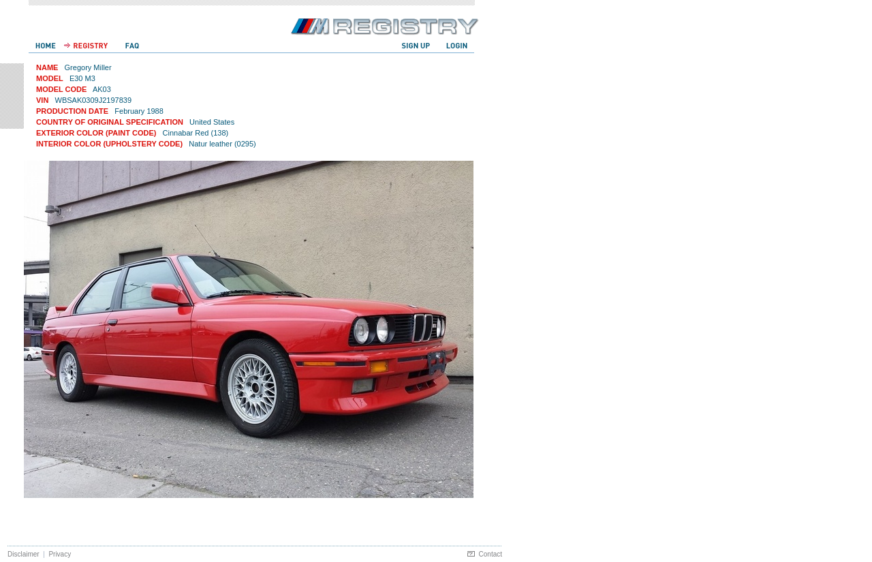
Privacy (59, 554)
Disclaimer (23, 554)
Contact (490, 554)
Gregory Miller (88, 67)
